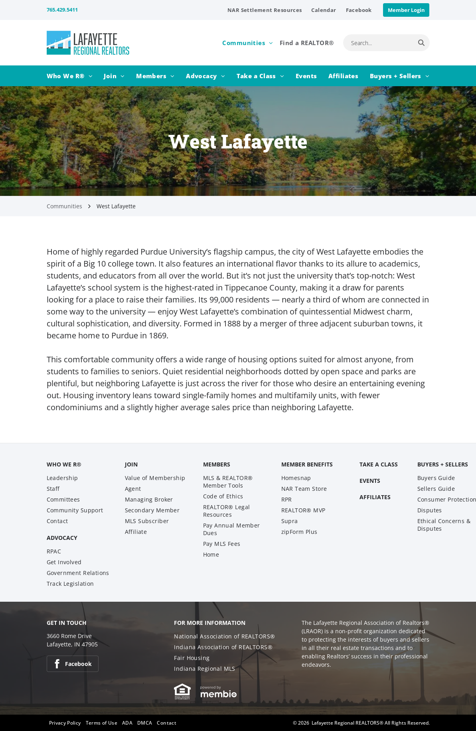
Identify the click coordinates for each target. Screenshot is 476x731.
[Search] (421, 42)
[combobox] (378, 42)
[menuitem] (264, 10)
